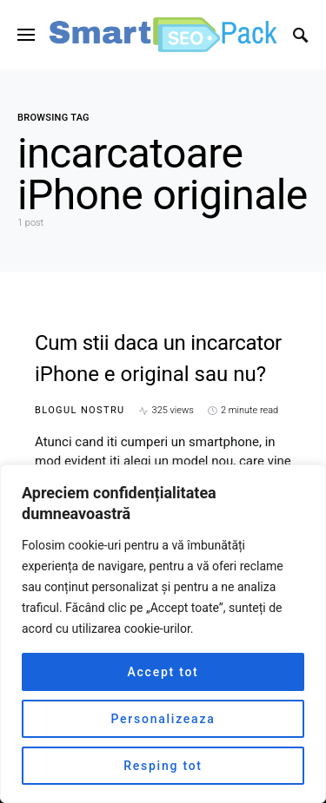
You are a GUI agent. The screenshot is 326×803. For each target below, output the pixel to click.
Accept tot (162, 672)
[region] (163, 633)
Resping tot (163, 766)
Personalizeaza (163, 719)
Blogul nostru (80, 410)
